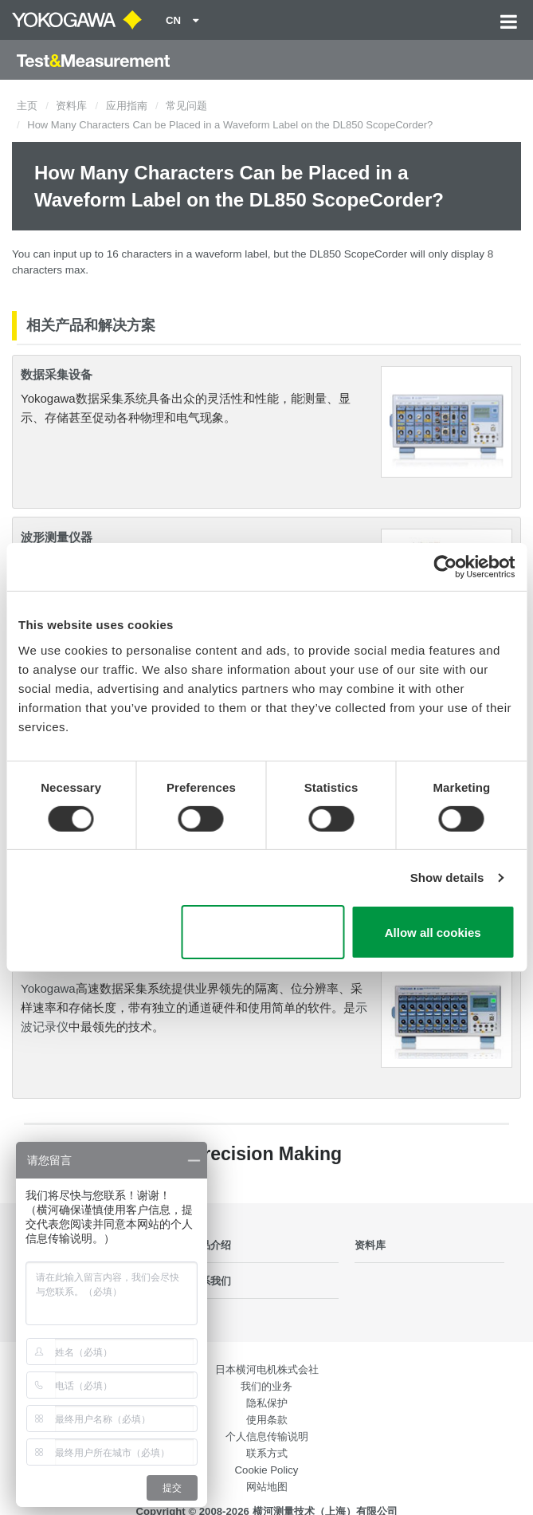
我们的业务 (266, 1386)
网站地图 (267, 1487)
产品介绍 (210, 1245)
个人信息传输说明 (266, 1436)
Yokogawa (48, 988)
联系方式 (267, 1453)
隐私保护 (267, 1403)
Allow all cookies (433, 932)
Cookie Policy (267, 1470)
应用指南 (126, 106)
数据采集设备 (56, 374)
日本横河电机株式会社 (267, 1369)
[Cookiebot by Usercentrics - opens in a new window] (445, 567)
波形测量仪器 (56, 537)
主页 (27, 106)
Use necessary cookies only (263, 932)
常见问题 (186, 106)
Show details (447, 877)
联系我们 (210, 1281)
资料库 (71, 106)
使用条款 (267, 1420)
